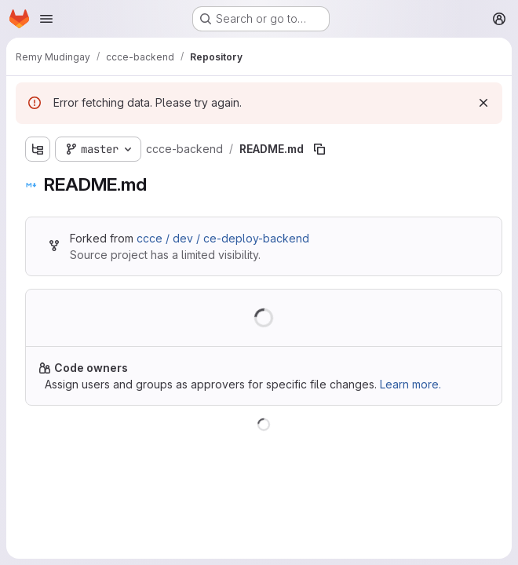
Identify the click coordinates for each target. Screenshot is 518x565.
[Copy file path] (319, 149)
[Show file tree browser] (37, 149)
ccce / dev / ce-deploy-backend (223, 238)
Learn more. (410, 384)
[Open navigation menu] (46, 18)
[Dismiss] (483, 102)
